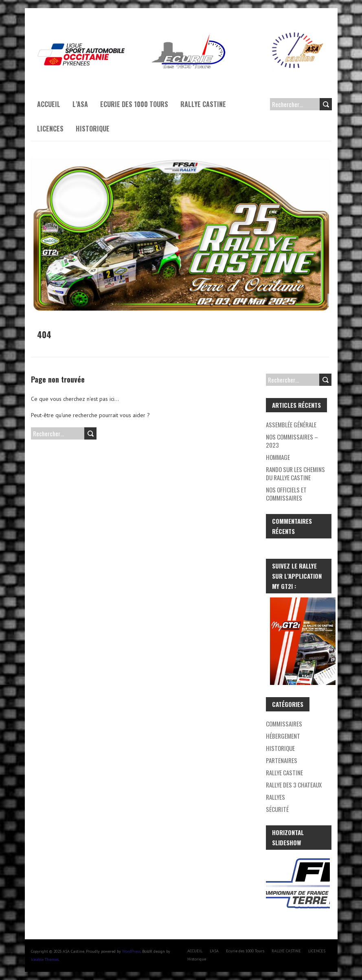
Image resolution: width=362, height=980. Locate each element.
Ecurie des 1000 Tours (134, 104)
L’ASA (80, 104)
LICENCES (50, 128)
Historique (93, 128)
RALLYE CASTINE (203, 104)
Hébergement (283, 735)
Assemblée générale (291, 424)
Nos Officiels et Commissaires (286, 493)
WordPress (131, 951)
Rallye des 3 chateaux (294, 784)
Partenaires (281, 760)
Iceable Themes (45, 959)
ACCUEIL (48, 104)
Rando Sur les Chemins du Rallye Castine (295, 473)
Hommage (278, 457)
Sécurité (277, 809)
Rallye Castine (284, 772)
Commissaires (284, 723)
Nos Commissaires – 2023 (292, 440)
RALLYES (275, 796)
